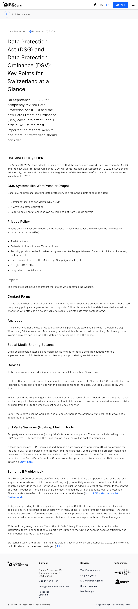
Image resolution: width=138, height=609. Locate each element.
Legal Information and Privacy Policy (113, 605)
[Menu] (133, 4)
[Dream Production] (13, 6)
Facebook (44, 591)
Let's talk (120, 4)
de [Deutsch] (101, 4)
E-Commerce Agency (91, 580)
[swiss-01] (122, 575)
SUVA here (26, 461)
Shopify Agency (88, 586)
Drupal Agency (88, 575)
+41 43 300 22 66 (48, 581)
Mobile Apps (87, 591)
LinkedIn (43, 594)
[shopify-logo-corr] (122, 583)
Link (58, 546)
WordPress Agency (90, 570)
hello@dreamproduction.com (54, 586)
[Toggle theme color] (95, 4)
